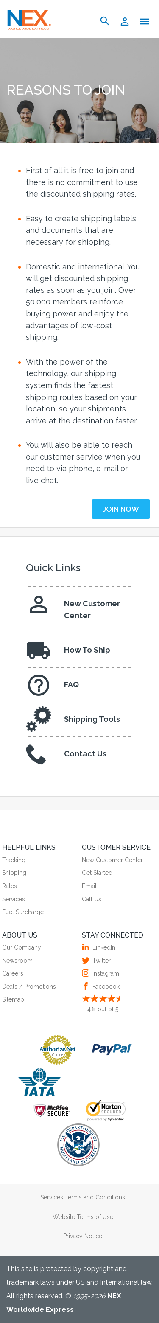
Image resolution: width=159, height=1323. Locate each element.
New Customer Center (73, 607)
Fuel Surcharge (23, 912)
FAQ (52, 684)
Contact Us (66, 753)
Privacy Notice (82, 1236)
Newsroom (17, 960)
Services (13, 899)
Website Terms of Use (83, 1216)
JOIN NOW (121, 509)
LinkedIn (102, 947)
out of (102, 1009)
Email (89, 886)
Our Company (21, 947)
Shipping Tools (73, 719)
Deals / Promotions (29, 986)
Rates (9, 886)
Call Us (91, 899)
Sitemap (13, 999)
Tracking (13, 860)
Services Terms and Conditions (82, 1197)
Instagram (104, 973)
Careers (12, 973)
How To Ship (68, 650)
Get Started (97, 872)
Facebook (105, 986)
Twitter (100, 960)
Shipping (14, 872)
